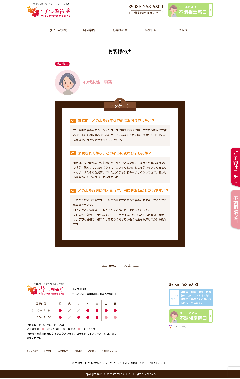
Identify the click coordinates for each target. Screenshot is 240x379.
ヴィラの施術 (36, 352)
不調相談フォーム (138, 352)
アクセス (114, 352)
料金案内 (57, 352)
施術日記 (96, 352)
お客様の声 (76, 352)
